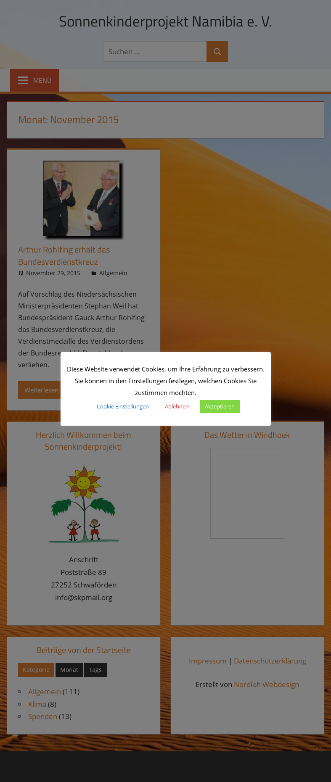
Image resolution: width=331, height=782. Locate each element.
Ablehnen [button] (177, 406)
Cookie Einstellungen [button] (123, 406)
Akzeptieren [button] (220, 406)
